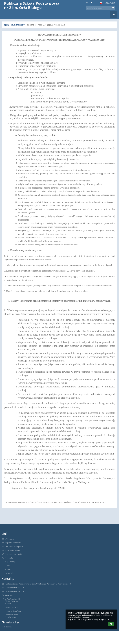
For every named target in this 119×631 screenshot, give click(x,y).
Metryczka (9, 558)
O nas (7, 566)
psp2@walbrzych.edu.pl (14, 587)
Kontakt (8, 569)
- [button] (92, 3)
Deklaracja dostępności (14, 546)
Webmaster (9, 539)
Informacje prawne (12, 550)
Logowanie (110, 3)
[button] (101, 3)
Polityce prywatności (101, 619)
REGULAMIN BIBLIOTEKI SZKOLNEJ (51, 25)
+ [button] (87, 3)
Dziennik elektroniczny (14, 25)
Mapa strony (10, 562)
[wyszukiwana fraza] (100, 7)
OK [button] (111, 624)
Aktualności (9, 573)
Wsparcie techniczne (13, 543)
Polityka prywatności (13, 554)
